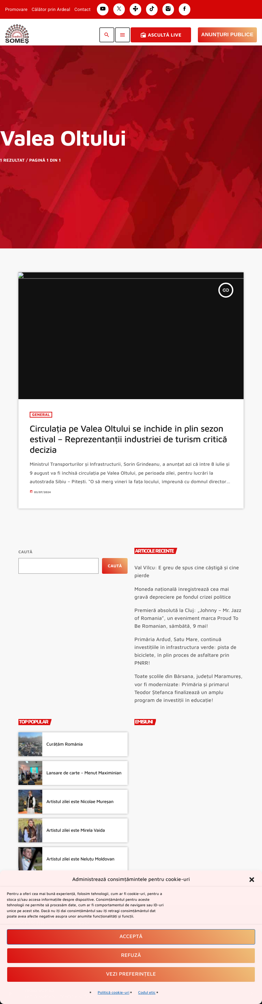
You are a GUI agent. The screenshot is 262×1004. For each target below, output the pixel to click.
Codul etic (147, 992)
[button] (251, 879)
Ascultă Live (160, 35)
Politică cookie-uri (113, 992)
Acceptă (131, 936)
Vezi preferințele (131, 974)
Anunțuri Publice (227, 35)
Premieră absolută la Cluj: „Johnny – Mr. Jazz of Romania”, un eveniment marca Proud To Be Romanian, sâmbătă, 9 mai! (187, 618)
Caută (25, 551)
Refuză (131, 955)
